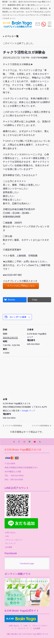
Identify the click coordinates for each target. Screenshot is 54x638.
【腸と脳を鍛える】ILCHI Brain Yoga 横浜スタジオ (27, 634)
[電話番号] (43, 24)
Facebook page (27, 563)
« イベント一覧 (11, 36)
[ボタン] (37, 25)
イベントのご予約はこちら (21, 285)
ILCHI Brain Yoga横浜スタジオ (23, 449)
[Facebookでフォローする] (19, 442)
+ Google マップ (27, 410)
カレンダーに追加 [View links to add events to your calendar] (18, 317)
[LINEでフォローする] (29, 442)
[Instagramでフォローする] (24, 442)
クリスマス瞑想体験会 (13, 426)
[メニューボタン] (50, 24)
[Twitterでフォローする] (14, 442)
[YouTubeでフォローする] (35, 442)
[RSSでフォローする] (40, 442)
